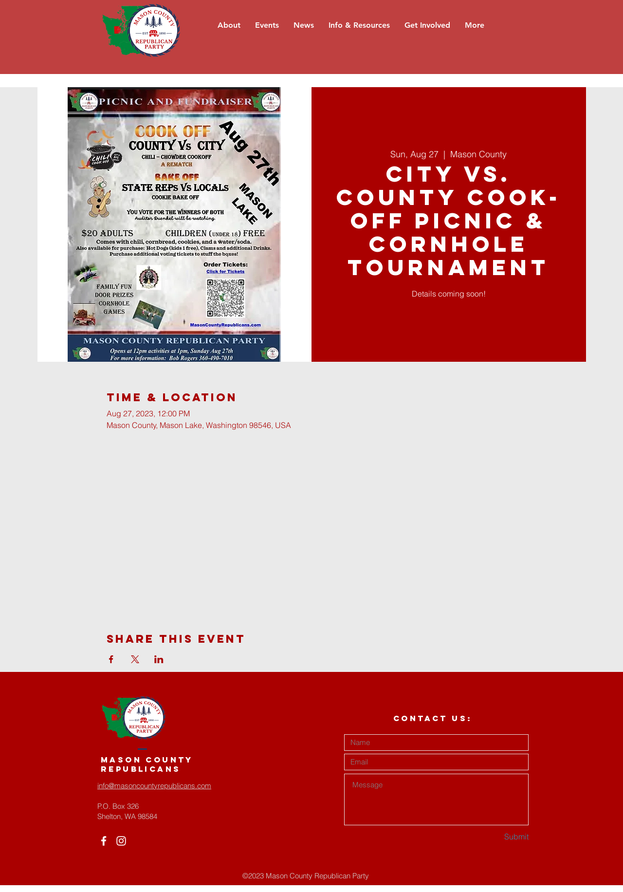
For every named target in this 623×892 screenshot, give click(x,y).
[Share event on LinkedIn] (159, 659)
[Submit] (494, 837)
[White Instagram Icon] (121, 841)
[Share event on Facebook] (111, 659)
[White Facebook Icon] (103, 841)
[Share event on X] (135, 659)
